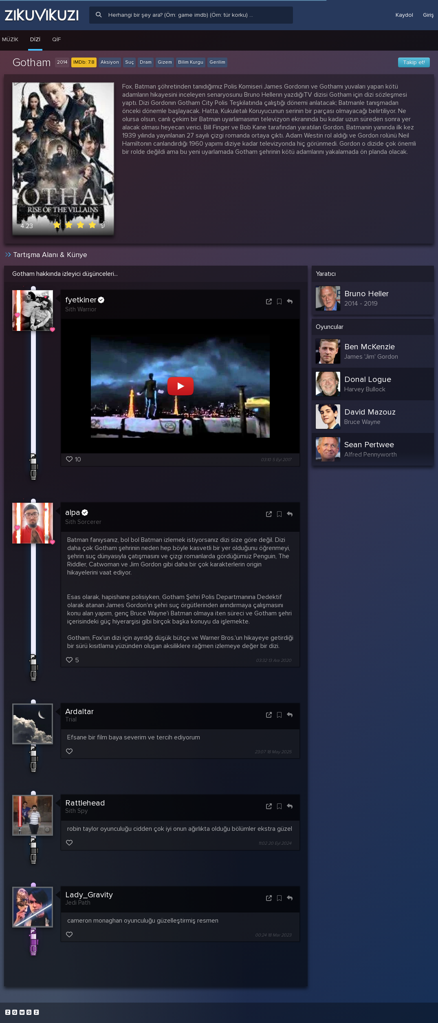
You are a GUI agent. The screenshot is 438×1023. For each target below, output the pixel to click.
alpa (76, 512)
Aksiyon (110, 62)
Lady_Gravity (89, 895)
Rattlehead (85, 803)
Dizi (35, 39)
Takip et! (414, 62)
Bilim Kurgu (190, 62)
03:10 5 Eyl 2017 (276, 459)
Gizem (165, 62)
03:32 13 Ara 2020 (273, 660)
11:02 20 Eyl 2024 (274, 843)
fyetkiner (84, 300)
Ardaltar (79, 712)
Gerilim (217, 62)
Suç (129, 62)
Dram (146, 62)
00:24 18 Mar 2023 (273, 935)
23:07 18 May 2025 (273, 751)
